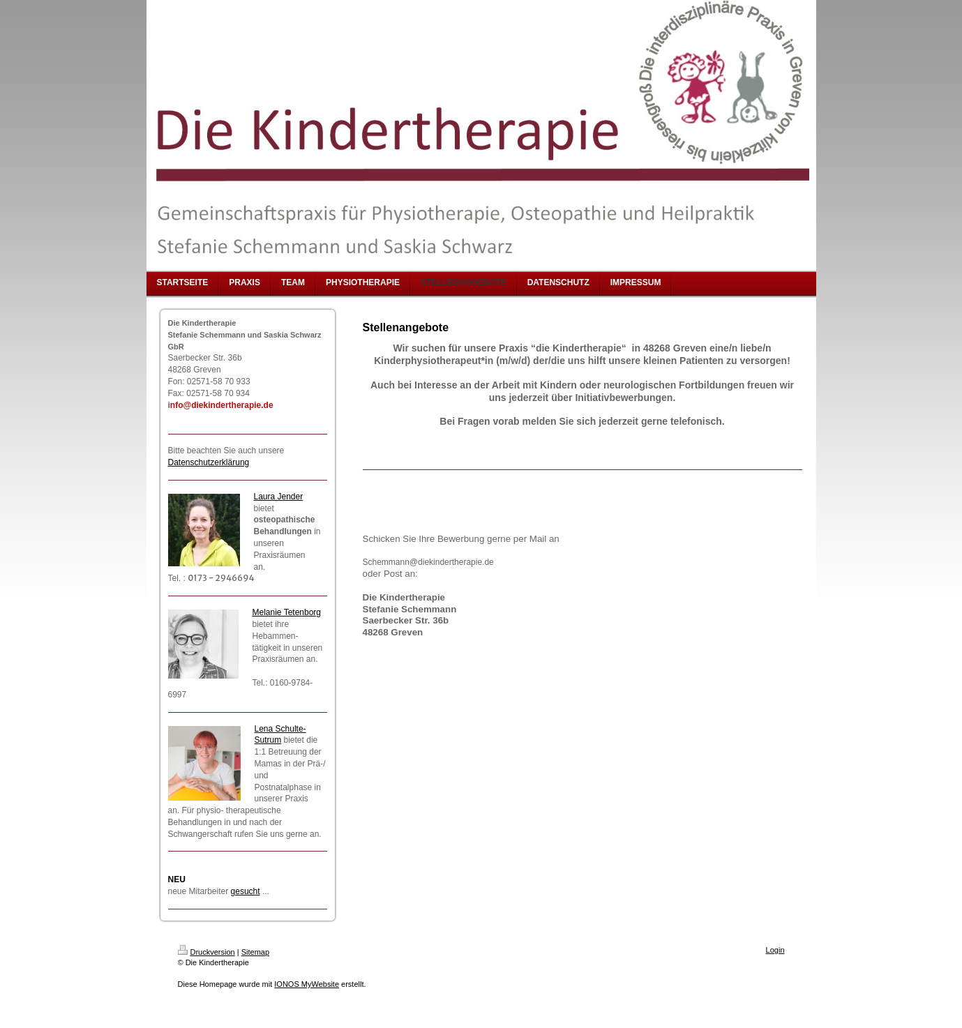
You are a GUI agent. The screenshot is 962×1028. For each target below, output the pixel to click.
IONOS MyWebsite (306, 984)
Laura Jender (278, 496)
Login (775, 950)
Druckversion (206, 952)
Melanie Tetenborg (287, 612)
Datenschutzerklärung (209, 462)
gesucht (245, 891)
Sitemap (255, 952)
